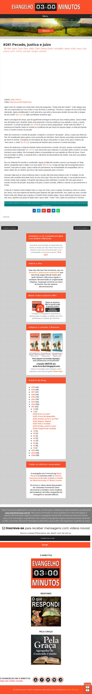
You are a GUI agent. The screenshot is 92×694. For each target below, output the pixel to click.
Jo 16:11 (30, 150)
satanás (42, 51)
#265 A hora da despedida (44, 416)
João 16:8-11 (16, 99)
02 (34, 446)
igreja (67, 48)
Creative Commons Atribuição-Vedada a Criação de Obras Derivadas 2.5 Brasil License (46, 478)
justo (12, 51)
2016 (33, 394)
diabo (31, 48)
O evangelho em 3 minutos (42, 473)
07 (34, 436)
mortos (19, 51)
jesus (79, 48)
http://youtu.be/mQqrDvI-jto (21, 102)
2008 (33, 455)
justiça (6, 51)
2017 (33, 392)
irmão (73, 48)
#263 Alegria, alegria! (42, 421)
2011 (33, 407)
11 (34, 411)
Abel (9, 48)
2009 (33, 453)
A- (87, 690)
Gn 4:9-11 (20, 115)
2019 (33, 387)
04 (34, 441)
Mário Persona (72, 690)
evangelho (58, 48)
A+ (88, 687)
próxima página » (82, 228)
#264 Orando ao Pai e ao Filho (45, 419)
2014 (33, 399)
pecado (26, 51)
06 (34, 438)
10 (34, 431)
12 (34, 409)
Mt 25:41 (47, 165)
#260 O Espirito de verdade (44, 428)
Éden (37, 48)
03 (34, 443)
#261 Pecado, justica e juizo (44, 426)
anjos (14, 48)
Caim (20, 48)
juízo (85, 48)
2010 (33, 450)
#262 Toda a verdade (42, 424)
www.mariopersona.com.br (17, 513)
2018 (33, 390)
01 (34, 448)
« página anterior (9, 228)
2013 (33, 402)
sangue (34, 51)
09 (34, 433)
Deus (26, 48)
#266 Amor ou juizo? (41, 414)
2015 (33, 397)
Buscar (46, 31)
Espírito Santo (47, 48)
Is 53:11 (25, 142)
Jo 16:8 (34, 125)
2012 (33, 404)
